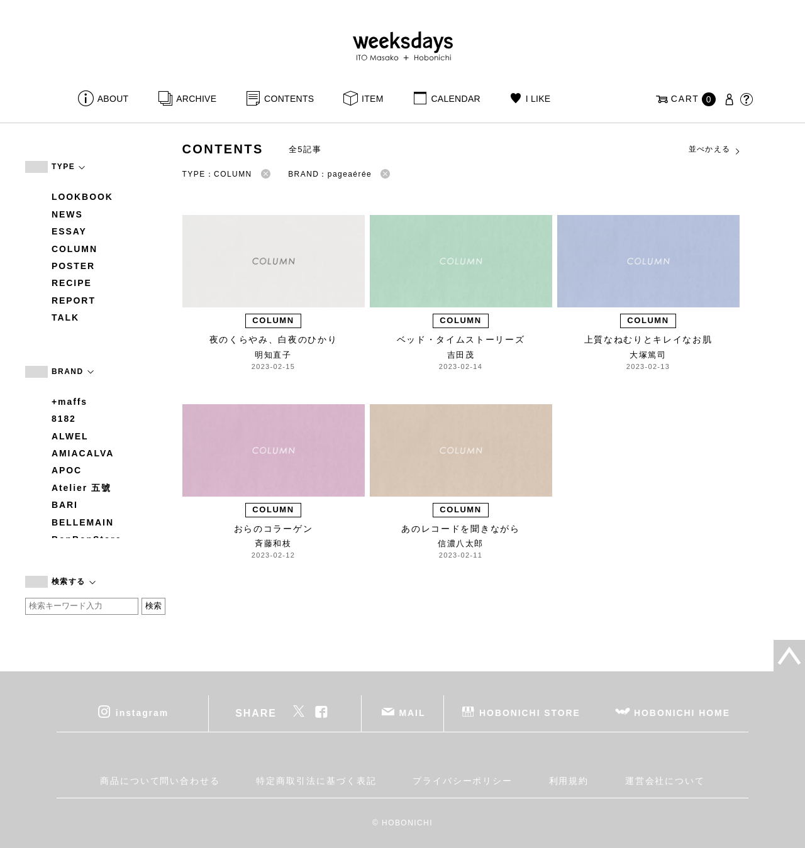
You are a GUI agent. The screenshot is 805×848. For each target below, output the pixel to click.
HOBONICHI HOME (682, 712)
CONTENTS (289, 99)
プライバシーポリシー (463, 781)
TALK (65, 317)
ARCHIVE (196, 99)
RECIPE (72, 283)
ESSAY (69, 231)
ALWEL (70, 436)
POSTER (73, 266)
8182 (64, 419)
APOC (67, 470)
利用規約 (569, 781)
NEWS (67, 214)
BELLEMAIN (83, 522)
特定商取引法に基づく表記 (316, 781)
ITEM (373, 99)
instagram (142, 712)
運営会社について (665, 781)
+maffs (69, 402)
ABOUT (113, 99)
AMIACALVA (83, 453)
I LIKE (538, 99)
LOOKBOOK (82, 197)
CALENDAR (455, 99)
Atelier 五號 (81, 488)
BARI (65, 505)
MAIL (412, 712)
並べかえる (715, 150)
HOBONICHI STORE (529, 712)
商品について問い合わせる (160, 781)
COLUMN (74, 249)
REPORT (74, 300)
